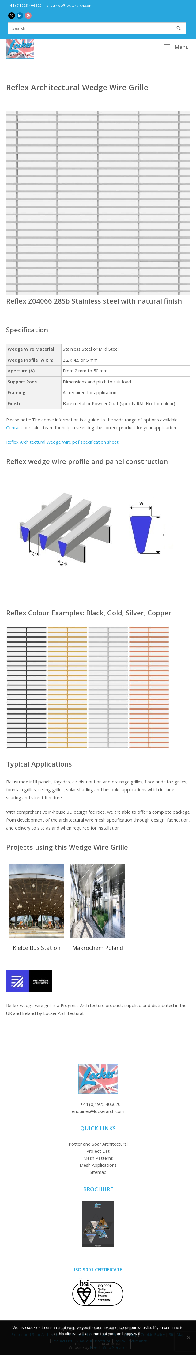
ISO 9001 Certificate (98, 1269)
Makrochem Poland (97, 947)
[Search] (178, 28)
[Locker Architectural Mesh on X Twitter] (11, 15)
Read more (111, 1344)
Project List (98, 1151)
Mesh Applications (98, 1165)
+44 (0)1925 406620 (25, 5)
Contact (14, 428)
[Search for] (97, 28)
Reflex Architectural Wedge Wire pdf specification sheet (62, 442)
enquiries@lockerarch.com (69, 5)
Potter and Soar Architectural (98, 1144)
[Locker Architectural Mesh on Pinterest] (28, 15)
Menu (176, 46)
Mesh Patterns (98, 1158)
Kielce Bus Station (36, 947)
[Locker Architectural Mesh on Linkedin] (20, 15)
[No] (188, 1337)
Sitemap (98, 1172)
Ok (77, 1344)
